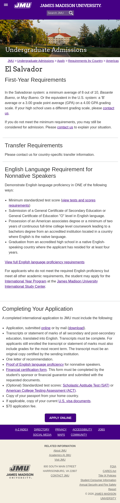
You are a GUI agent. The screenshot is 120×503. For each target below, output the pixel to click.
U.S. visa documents (74, 401)
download (76, 328)
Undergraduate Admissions (35, 61)
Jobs (101, 429)
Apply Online (60, 418)
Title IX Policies (107, 475)
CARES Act (109, 471)
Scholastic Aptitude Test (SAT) (86, 385)
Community (79, 434)
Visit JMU (60, 459)
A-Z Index (21, 429)
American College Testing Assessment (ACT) (41, 390)
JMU (11, 61)
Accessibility (82, 429)
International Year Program (25, 281)
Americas (112, 61)
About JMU (59, 450)
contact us (65, 127)
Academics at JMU (60, 455)
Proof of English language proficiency (35, 364)
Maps (61, 434)
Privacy (61, 429)
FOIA (113, 466)
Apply (61, 61)
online (46, 328)
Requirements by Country (85, 61)
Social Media (42, 434)
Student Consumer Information (98, 480)
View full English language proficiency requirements (44, 262)
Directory (41, 429)
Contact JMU (60, 475)
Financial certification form (26, 370)
